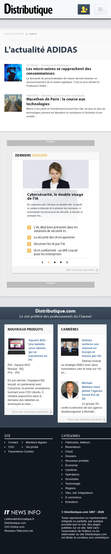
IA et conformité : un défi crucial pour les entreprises (55, 252)
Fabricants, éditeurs (77, 442)
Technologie (72, 483)
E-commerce (73, 497)
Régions (70, 488)
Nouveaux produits (77, 460)
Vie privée (32, 447)
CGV (11, 447)
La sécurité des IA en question (54, 237)
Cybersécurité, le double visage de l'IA (55, 197)
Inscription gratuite (84, 9)
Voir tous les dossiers (80, 270)
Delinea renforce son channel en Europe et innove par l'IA (91, 348)
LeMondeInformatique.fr (19, 519)
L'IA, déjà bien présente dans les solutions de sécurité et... (56, 229)
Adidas (33, 34)
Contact (13, 442)
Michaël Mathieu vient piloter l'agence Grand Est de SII (92, 390)
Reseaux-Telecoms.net (18, 530)
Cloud (69, 451)
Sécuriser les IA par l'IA (49, 244)
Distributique (28, 9)
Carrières (71, 469)
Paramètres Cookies (21, 451)
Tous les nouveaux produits (30, 411)
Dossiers (70, 456)
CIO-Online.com (14, 526)
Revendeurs (73, 447)
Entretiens (71, 502)
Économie (71, 465)
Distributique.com (15, 523)
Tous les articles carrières (85, 419)
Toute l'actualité (14, 34)
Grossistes (72, 479)
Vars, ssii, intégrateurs (79, 492)
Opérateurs (72, 474)
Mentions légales (36, 442)
